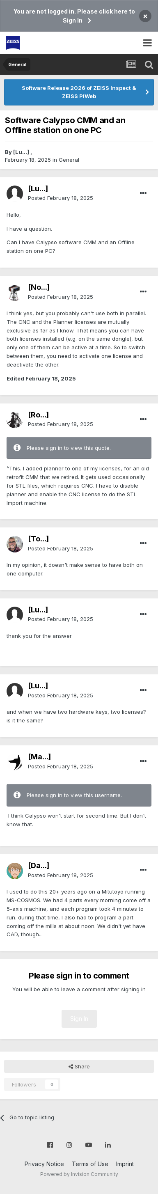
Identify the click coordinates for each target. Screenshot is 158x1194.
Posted (60, 198)
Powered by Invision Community (79, 1174)
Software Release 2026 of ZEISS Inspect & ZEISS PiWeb (79, 92)
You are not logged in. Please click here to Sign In (74, 16)
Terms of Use (90, 1163)
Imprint (125, 1163)
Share (79, 1066)
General (69, 159)
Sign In (79, 1018)
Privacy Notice (44, 1163)
